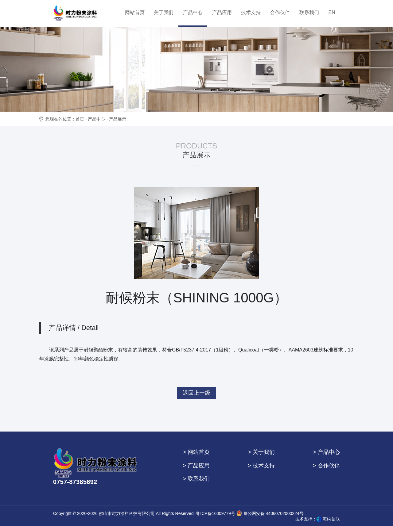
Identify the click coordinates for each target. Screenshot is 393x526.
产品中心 (96, 119)
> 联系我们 (196, 479)
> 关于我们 (261, 452)
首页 (80, 119)
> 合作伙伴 (326, 466)
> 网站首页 (196, 452)
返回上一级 (196, 393)
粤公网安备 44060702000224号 (270, 513)
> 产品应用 (196, 466)
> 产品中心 (326, 452)
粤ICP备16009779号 (215, 513)
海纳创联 (331, 518)
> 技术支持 (261, 466)
